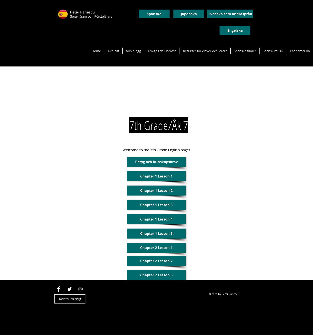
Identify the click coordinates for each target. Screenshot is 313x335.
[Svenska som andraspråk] (230, 14)
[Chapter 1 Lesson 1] (156, 176)
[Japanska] (188, 14)
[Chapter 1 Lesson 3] (156, 205)
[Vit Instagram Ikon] (80, 289)
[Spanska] (154, 14)
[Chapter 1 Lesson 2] (156, 191)
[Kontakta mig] (69, 298)
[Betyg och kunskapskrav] (156, 162)
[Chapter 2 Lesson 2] (156, 261)
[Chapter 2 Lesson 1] (156, 248)
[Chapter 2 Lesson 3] (156, 275)
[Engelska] (235, 30)
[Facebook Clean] (59, 289)
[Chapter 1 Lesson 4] (156, 219)
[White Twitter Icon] (69, 289)
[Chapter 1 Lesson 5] (156, 234)
